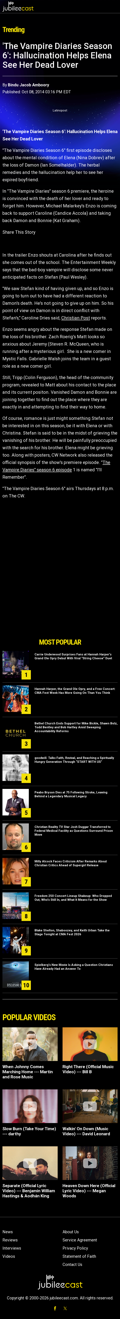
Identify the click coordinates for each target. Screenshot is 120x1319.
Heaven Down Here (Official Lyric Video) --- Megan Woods (89, 1190)
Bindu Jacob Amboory (28, 84)
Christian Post (75, 317)
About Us (71, 1231)
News (7, 1231)
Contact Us (72, 1264)
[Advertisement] (60, 612)
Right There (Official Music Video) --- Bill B (88, 1069)
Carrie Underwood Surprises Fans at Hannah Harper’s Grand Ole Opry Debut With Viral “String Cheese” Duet (73, 656)
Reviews (10, 1240)
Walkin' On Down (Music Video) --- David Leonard (86, 1131)
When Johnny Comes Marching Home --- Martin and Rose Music (27, 1071)
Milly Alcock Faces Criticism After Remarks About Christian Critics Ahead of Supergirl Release (71, 863)
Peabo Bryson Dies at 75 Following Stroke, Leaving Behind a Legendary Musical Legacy (71, 794)
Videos (8, 1256)
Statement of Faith (79, 1256)
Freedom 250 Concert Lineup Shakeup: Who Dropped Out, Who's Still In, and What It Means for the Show (73, 898)
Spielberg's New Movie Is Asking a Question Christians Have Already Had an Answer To (74, 967)
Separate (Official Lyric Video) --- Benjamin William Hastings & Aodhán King (28, 1190)
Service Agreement (80, 1240)
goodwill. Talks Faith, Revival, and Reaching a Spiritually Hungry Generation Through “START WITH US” (74, 760)
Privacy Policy (75, 1248)
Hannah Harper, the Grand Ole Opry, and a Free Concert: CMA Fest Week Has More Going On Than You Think (75, 691)
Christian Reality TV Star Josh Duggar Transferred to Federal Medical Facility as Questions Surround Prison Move (74, 830)
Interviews (11, 1248)
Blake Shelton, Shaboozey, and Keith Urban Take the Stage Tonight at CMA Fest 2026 (72, 932)
